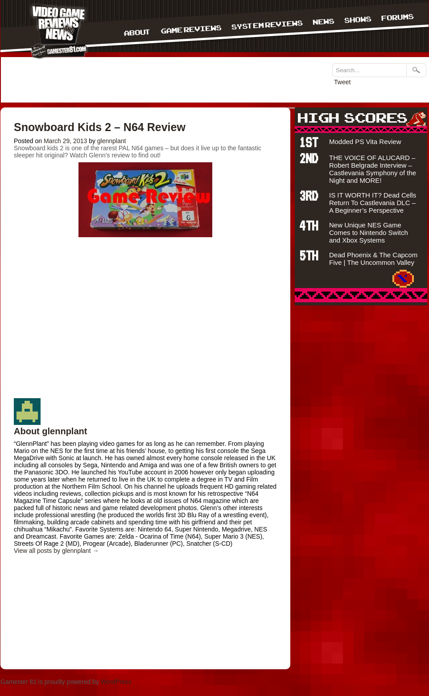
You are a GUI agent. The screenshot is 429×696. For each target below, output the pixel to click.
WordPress (116, 681)
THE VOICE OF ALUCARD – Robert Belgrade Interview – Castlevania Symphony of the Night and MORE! (372, 169)
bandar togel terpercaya (319, 316)
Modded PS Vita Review (365, 141)
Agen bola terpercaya (393, 316)
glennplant (111, 140)
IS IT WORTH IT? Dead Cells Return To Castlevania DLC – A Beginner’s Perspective (372, 202)
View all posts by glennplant (56, 550)
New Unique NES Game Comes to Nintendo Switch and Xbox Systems (368, 232)
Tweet (342, 82)
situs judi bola (355, 316)
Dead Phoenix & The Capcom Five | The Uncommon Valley (373, 258)
